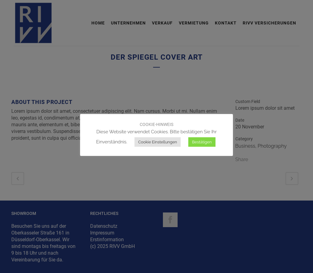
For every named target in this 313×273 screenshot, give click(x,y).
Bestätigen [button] (202, 142)
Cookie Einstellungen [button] (157, 142)
